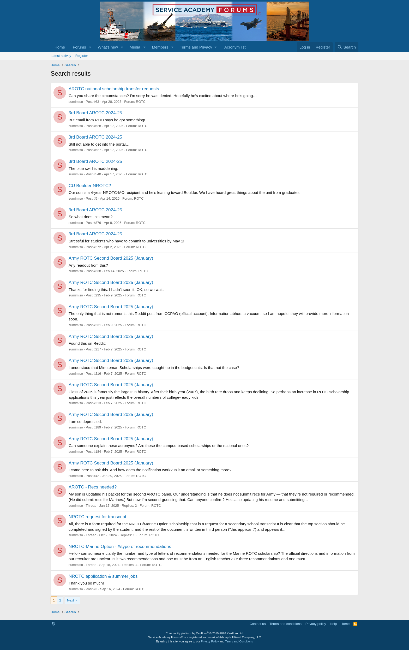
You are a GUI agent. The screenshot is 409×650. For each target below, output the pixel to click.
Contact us (258, 624)
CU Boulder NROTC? (90, 185)
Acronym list (235, 47)
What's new (108, 47)
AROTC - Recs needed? (93, 487)
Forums (79, 47)
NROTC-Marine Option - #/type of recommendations (120, 546)
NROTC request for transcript (97, 516)
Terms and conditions (285, 624)
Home (60, 47)
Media (135, 47)
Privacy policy (315, 624)
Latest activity (61, 56)
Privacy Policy (210, 641)
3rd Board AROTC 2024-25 (95, 112)
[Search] (346, 47)
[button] (90, 47)
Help (333, 624)
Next (70, 600)
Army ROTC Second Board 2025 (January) (111, 258)
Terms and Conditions (239, 641)
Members (160, 47)
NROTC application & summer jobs (103, 576)
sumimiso (76, 102)
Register (81, 56)
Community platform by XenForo (204, 633)
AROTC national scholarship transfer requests (114, 88)
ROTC (141, 102)
